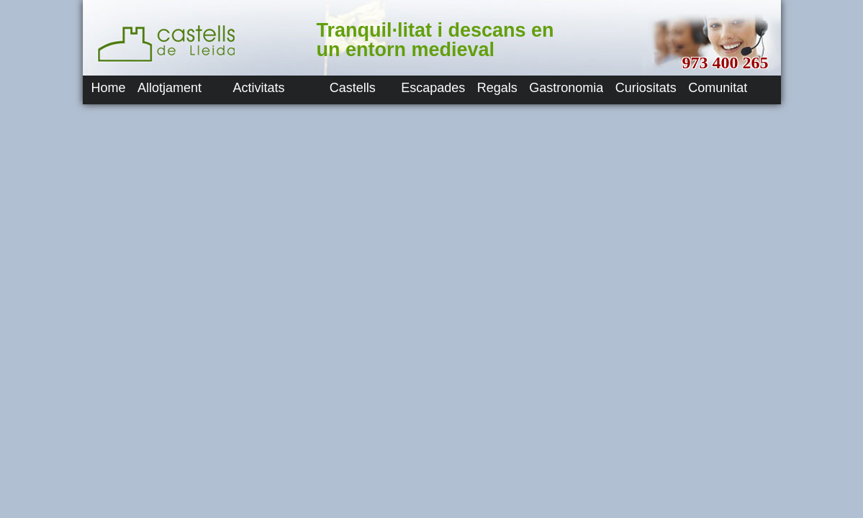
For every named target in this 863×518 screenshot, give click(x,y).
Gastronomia (566, 88)
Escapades (433, 88)
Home (108, 88)
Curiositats (646, 88)
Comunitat (717, 88)
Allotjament (169, 88)
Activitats (258, 88)
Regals (497, 88)
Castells (353, 88)
